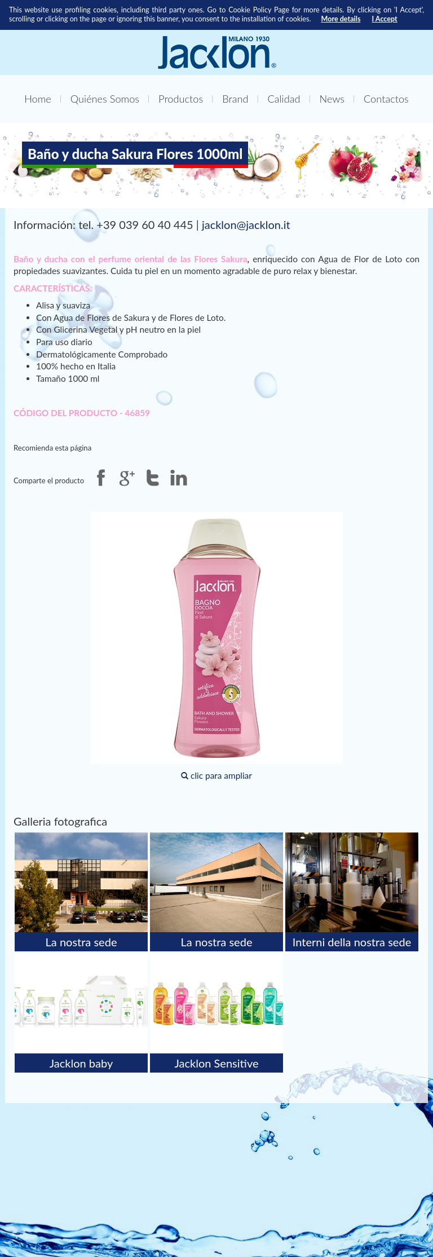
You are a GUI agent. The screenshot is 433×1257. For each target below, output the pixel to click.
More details (340, 19)
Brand (235, 98)
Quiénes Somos (104, 98)
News (332, 98)
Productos (180, 98)
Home (37, 98)
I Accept (384, 19)
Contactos (386, 98)
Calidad (284, 98)
